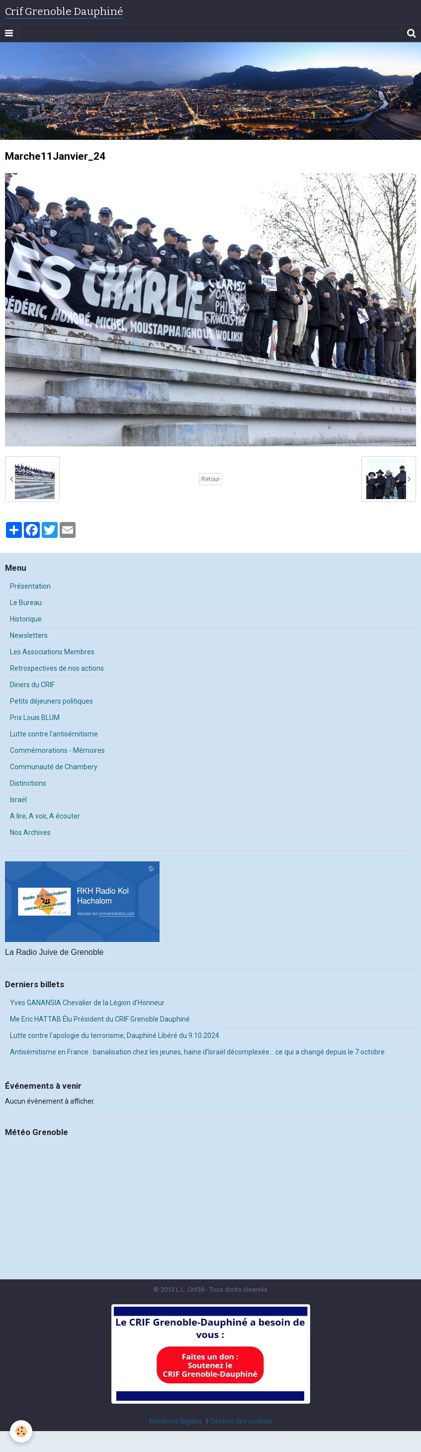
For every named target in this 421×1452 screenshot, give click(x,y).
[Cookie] (21, 1431)
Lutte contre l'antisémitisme (54, 734)
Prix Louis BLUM (35, 718)
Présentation (30, 586)
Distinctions (28, 783)
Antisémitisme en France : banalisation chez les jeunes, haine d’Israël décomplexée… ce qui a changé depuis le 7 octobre (197, 1052)
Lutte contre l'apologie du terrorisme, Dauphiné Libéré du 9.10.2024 (114, 1035)
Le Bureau (26, 603)
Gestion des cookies (241, 1421)
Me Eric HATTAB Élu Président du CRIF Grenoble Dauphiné (100, 1019)
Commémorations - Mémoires (57, 750)
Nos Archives (30, 832)
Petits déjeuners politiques (51, 701)
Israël (18, 800)
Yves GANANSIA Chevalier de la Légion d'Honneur (87, 1003)
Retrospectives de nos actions (57, 668)
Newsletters (29, 635)
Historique (26, 619)
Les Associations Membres (52, 652)
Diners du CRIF (32, 685)
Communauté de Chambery (53, 767)
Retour (210, 479)
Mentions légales (175, 1421)
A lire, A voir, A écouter (45, 816)
